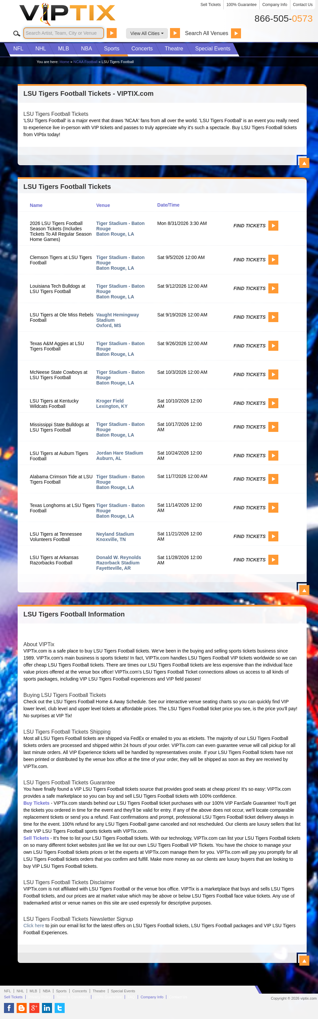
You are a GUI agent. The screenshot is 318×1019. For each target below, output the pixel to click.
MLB (63, 48)
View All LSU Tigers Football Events (304, 590)
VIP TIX (79, 14)
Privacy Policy (39, 997)
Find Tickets (249, 225)
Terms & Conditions (72, 997)
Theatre (174, 48)
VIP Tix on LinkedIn (47, 1008)
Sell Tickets (211, 4)
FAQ (131, 997)
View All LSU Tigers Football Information (304, 961)
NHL (40, 48)
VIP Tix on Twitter (60, 1008)
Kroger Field (110, 401)
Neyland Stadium (115, 534)
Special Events (212, 48)
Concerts (142, 48)
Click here (33, 925)
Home (64, 62)
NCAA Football (85, 62)
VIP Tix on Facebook (9, 1008)
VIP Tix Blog (22, 1008)
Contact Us (303, 4)
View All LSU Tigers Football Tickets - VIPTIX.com (304, 163)
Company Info (274, 4)
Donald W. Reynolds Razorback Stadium (118, 560)
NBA (86, 48)
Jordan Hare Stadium (119, 453)
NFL (18, 48)
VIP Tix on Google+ (34, 1008)
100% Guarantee (241, 4)
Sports (111, 48)
